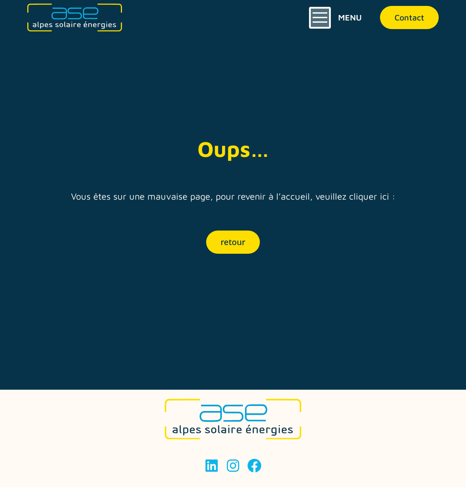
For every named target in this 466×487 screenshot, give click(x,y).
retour (233, 241)
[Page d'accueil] (74, 17)
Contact (409, 17)
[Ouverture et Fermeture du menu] (335, 18)
